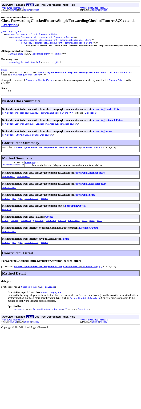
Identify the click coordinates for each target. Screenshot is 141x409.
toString (7, 215)
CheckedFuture (15, 54)
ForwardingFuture (102, 134)
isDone (44, 204)
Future (58, 54)
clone (5, 227)
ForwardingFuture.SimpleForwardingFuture (26, 138)
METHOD (35, 10)
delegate (30, 166)
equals (14, 227)
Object (49, 223)
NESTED (13, 10)
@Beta (4, 71)
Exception (9, 25)
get (14, 204)
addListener (9, 192)
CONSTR (27, 10)
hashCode (51, 227)
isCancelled (31, 204)
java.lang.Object (11, 31)
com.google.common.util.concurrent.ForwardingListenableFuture (53, 40)
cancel (6, 204)
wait (84, 227)
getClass (38, 227)
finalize (26, 227)
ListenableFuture (40, 54)
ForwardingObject (75, 211)
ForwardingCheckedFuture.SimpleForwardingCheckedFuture (35, 115)
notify (62, 227)
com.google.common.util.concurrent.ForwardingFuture (42, 37)
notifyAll (74, 227)
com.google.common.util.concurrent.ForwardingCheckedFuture (56, 43)
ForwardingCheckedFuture (21, 62)
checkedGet (8, 181)
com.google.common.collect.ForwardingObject (32, 34)
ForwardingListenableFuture (108, 122)
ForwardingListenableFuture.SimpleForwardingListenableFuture (39, 126)
